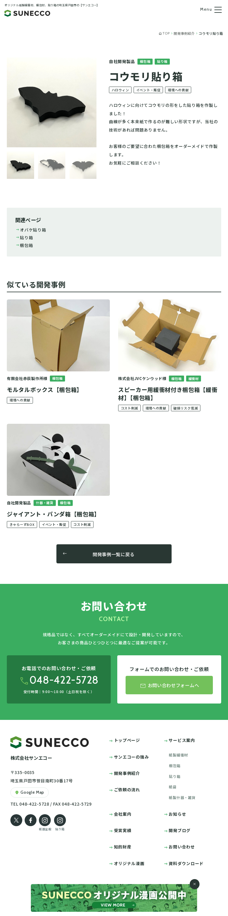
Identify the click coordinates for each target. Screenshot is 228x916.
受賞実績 (123, 830)
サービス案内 (182, 740)
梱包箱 (24, 245)
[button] (20, 165)
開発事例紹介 (127, 773)
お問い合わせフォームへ (169, 685)
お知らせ (177, 814)
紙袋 (172, 787)
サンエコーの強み (131, 757)
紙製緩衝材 (178, 755)
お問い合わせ (182, 847)
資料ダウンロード (186, 863)
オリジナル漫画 (129, 863)
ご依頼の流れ (127, 789)
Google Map (29, 792)
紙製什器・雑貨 (182, 797)
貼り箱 (24, 237)
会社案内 (123, 814)
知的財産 (123, 847)
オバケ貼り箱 (30, 230)
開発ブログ (179, 830)
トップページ (127, 740)
